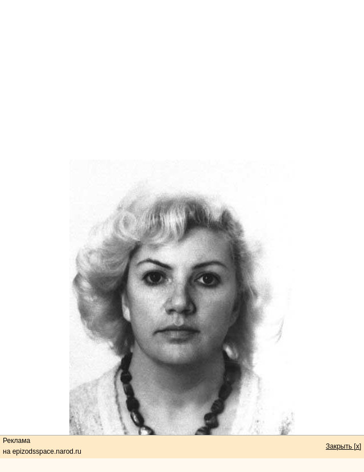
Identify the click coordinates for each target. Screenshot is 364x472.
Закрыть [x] (343, 446)
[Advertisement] (182, 80)
